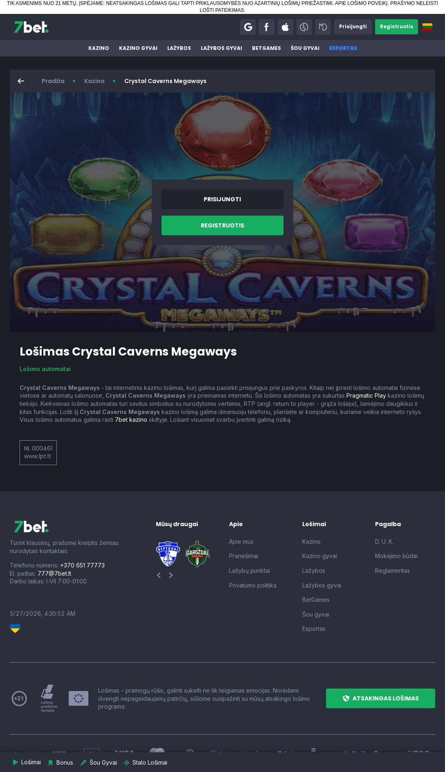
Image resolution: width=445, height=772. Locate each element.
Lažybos (179, 48)
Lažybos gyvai (221, 48)
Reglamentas (392, 570)
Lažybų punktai (249, 570)
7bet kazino (131, 419)
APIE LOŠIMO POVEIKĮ (361, 3)
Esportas (343, 48)
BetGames (266, 48)
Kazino (98, 48)
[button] (246, 27)
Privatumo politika (252, 585)
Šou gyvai (305, 48)
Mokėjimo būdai (396, 555)
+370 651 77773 (82, 565)
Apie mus (241, 541)
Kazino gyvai (138, 48)
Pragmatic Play (366, 395)
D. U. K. (384, 541)
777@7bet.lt (54, 573)
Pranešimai (243, 555)
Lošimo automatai (45, 368)
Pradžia (53, 81)
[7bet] (31, 27)
